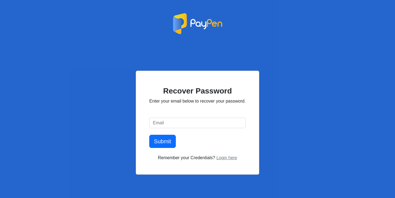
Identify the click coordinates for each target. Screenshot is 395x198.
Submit (162, 141)
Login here (226, 157)
